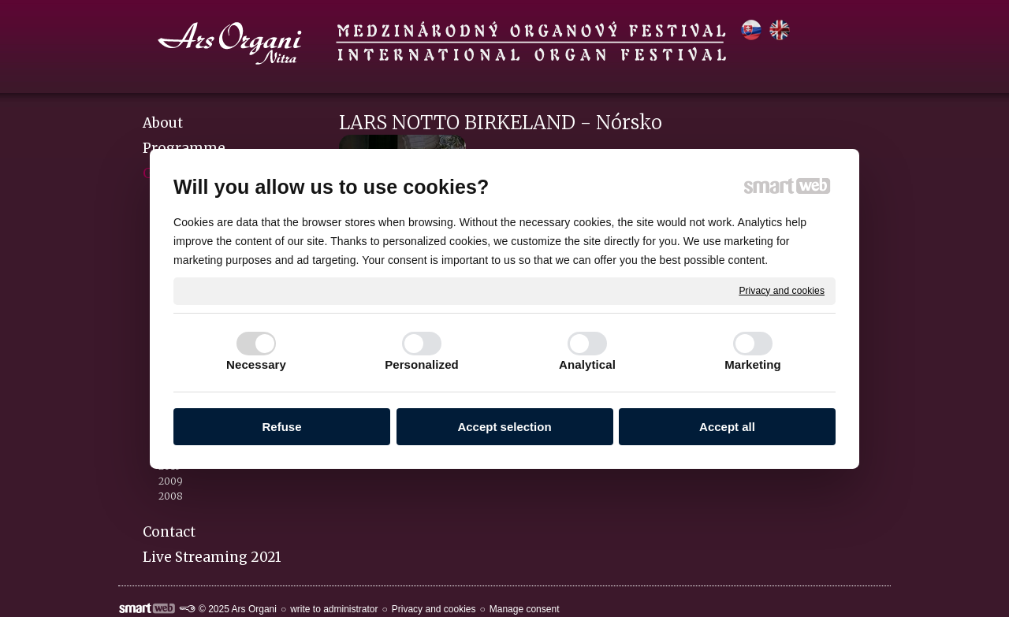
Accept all (727, 426)
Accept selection (504, 426)
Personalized (422, 364)
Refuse (281, 426)
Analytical (587, 364)
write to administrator (334, 609)
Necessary (256, 364)
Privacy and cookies (782, 289)
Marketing (752, 364)
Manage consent (525, 609)
